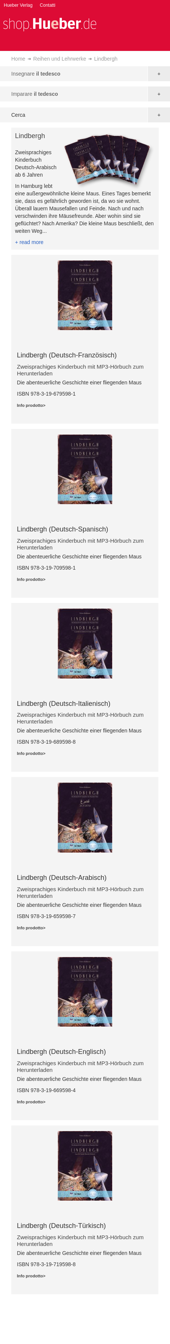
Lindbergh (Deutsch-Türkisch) (61, 1225)
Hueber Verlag (18, 5)
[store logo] (49, 23)
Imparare (34, 94)
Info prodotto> (31, 405)
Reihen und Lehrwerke (59, 59)
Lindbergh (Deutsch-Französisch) (67, 355)
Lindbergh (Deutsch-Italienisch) (63, 703)
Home (18, 59)
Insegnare (35, 74)
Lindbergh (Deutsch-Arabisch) (62, 877)
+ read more (29, 242)
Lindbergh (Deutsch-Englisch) (61, 1051)
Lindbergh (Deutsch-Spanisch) (62, 529)
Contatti (47, 5)
